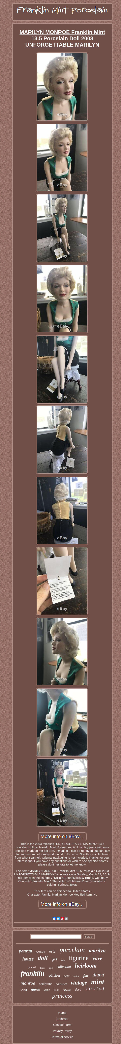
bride (56, 990)
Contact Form (62, 1024)
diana (98, 974)
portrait (25, 951)
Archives (62, 1018)
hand (66, 975)
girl (54, 959)
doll (43, 958)
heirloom (86, 965)
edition (54, 975)
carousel (61, 984)
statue (76, 976)
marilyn (97, 950)
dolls (63, 960)
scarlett (40, 951)
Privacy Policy (62, 1031)
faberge (67, 989)
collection (64, 967)
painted (32, 967)
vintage (79, 983)
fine (86, 975)
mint (97, 982)
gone (47, 989)
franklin (32, 973)
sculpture (45, 984)
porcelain (72, 949)
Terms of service (62, 1037)
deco (78, 989)
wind (24, 989)
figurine (79, 958)
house (28, 959)
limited (94, 989)
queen (35, 989)
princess (62, 995)
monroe (28, 983)
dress (42, 968)
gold (51, 968)
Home (62, 1012)
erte (52, 951)
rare (97, 958)
